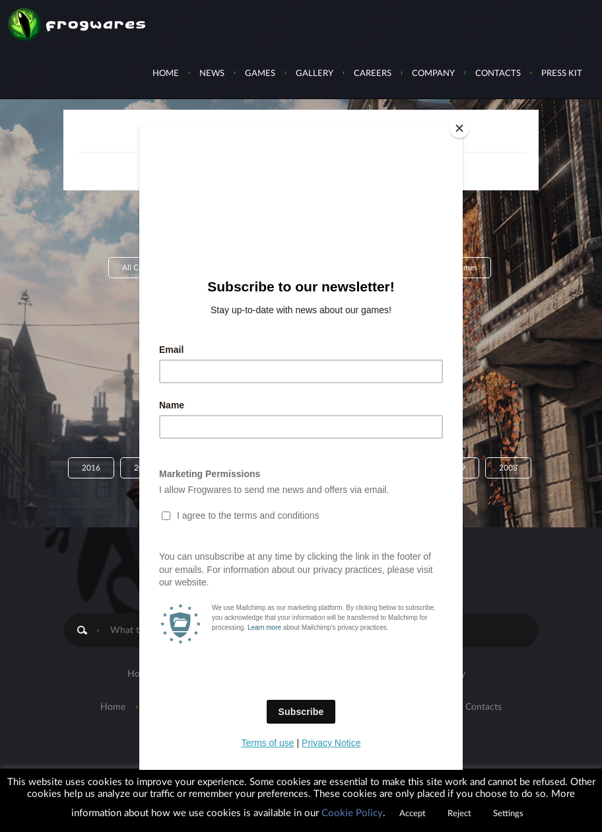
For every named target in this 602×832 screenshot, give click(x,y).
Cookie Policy (352, 813)
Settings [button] (508, 814)
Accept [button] (412, 814)
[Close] (459, 128)
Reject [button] (459, 814)
